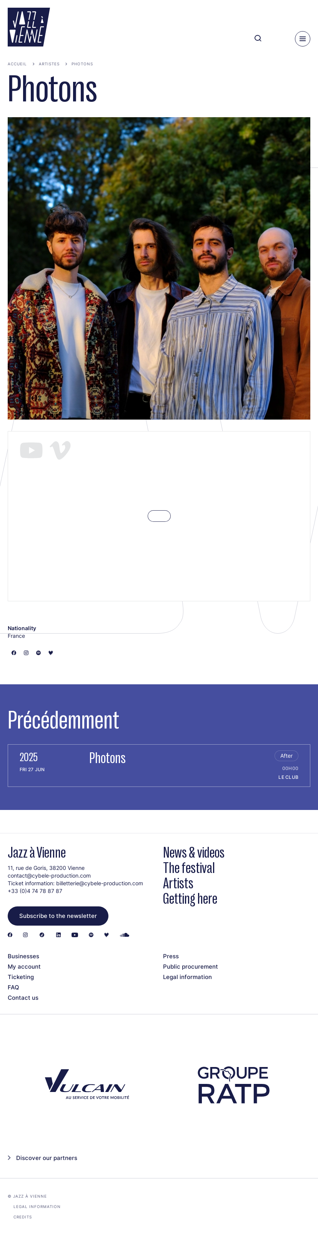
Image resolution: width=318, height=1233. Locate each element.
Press (171, 956)
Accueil (17, 63)
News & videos (194, 852)
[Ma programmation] (276, 38)
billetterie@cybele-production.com (99, 883)
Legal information (187, 977)
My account (24, 967)
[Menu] (302, 38)
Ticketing (21, 977)
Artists (178, 883)
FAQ (13, 987)
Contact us (23, 998)
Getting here (190, 898)
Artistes (49, 63)
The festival (189, 868)
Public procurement (190, 967)
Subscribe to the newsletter (58, 916)
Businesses (23, 956)
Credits (22, 1217)
